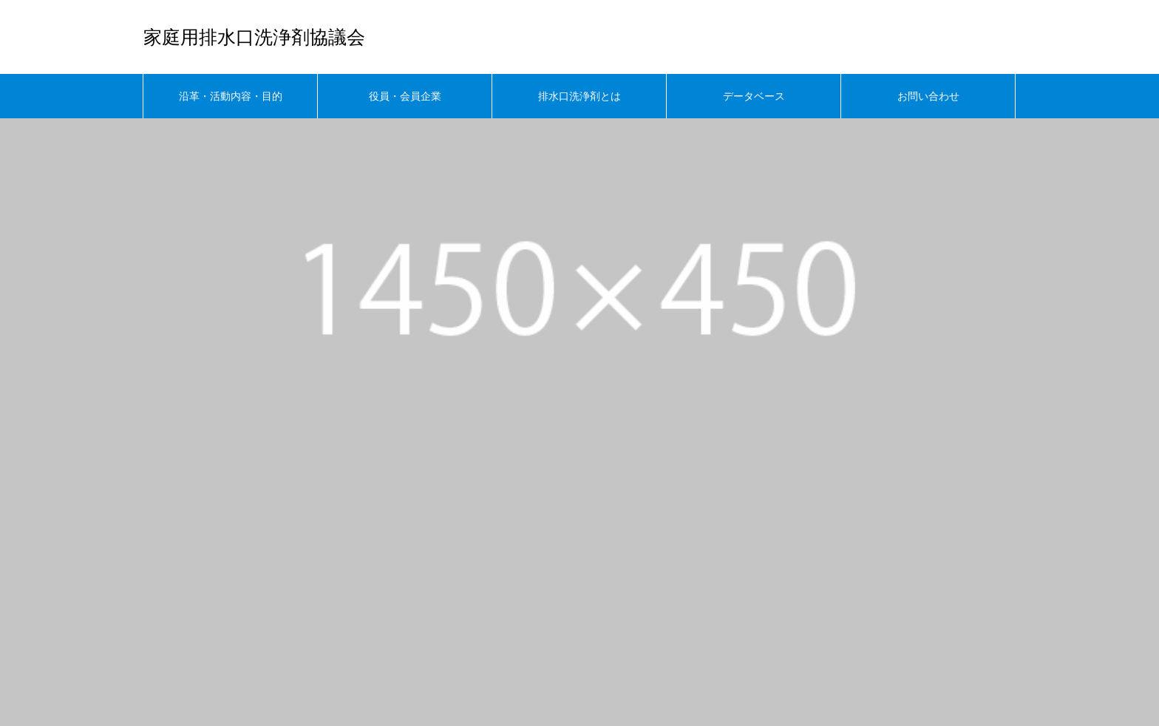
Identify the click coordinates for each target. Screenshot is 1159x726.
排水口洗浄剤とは (579, 96)
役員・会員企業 (405, 96)
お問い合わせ (928, 96)
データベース (754, 96)
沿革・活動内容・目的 (230, 96)
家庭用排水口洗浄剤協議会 (254, 37)
